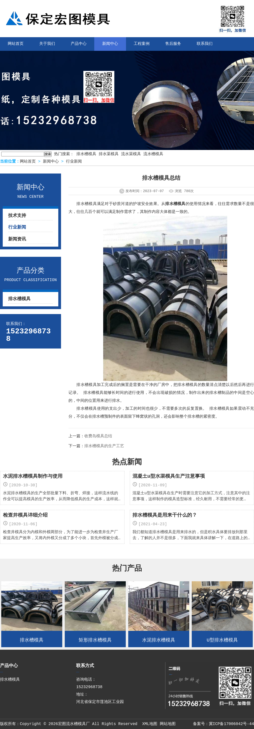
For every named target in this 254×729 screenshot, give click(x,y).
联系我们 (205, 44)
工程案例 (142, 44)
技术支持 (17, 215)
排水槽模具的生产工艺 (104, 446)
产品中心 (79, 44)
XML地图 (149, 724)
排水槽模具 (86, 154)
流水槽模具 (153, 154)
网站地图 (168, 724)
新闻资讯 (17, 239)
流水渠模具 (131, 154)
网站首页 (28, 161)
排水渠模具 (109, 154)
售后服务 (173, 44)
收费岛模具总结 (98, 436)
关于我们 (47, 44)
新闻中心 (110, 44)
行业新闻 (74, 161)
